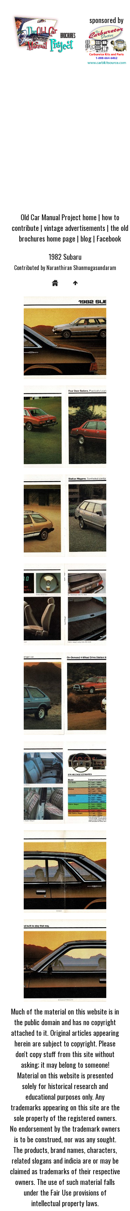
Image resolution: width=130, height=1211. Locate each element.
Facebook (109, 238)
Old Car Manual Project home (59, 217)
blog (85, 238)
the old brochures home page (73, 233)
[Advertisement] (64, 140)
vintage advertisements (74, 227)
